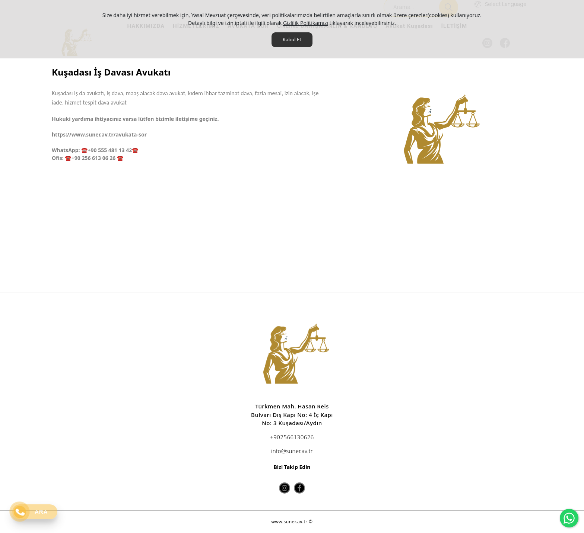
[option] (433, 131)
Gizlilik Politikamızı (305, 22)
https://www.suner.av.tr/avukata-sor (99, 134)
